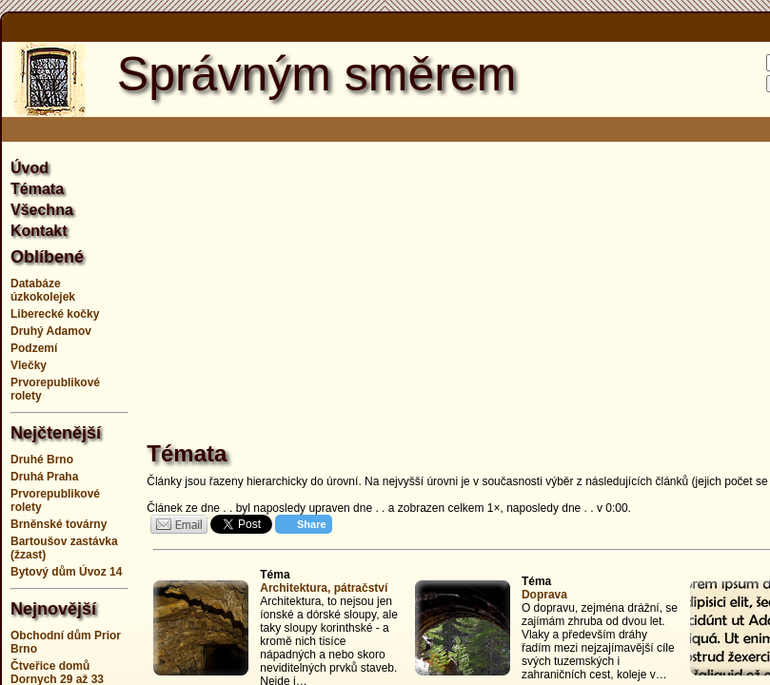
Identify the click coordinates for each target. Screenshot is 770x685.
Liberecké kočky (54, 314)
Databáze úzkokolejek (42, 290)
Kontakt (39, 231)
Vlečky (28, 365)
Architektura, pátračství (323, 588)
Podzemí (33, 348)
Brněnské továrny (58, 524)
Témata (37, 189)
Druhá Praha (44, 476)
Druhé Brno (41, 459)
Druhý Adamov (50, 331)
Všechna (41, 210)
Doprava (544, 594)
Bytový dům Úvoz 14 (66, 571)
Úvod (29, 168)
